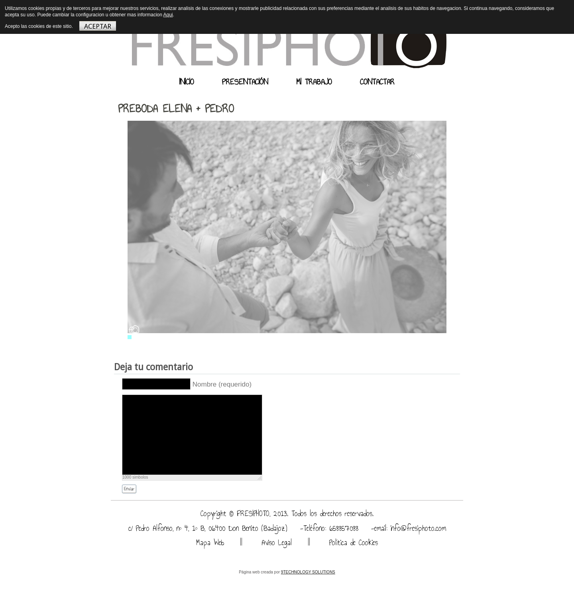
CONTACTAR (377, 81)
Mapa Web (210, 542)
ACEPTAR (97, 26)
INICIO (186, 81)
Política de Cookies (352, 542)
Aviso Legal (275, 542)
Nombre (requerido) (222, 384)
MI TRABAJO (314, 81)
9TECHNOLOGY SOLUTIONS (308, 572)
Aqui (168, 15)
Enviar (129, 489)
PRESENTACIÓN (245, 81)
